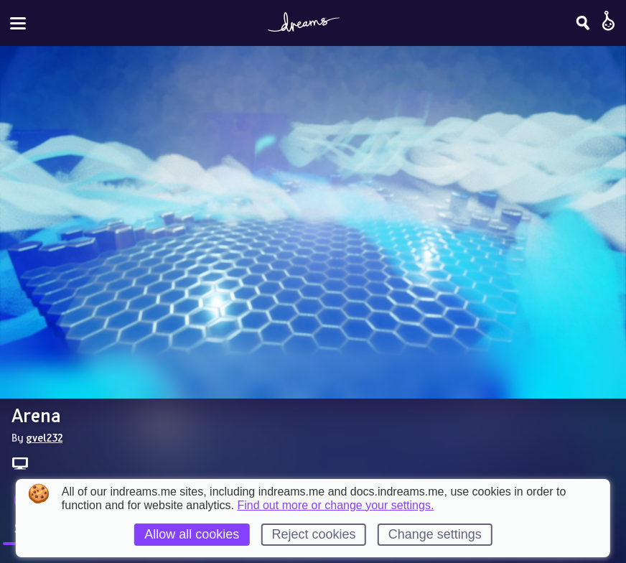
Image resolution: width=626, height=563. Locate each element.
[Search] (582, 23)
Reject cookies (313, 534)
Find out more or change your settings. (335, 505)
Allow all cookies (191, 534)
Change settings (435, 534)
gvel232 (44, 437)
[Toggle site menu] (17, 23)
